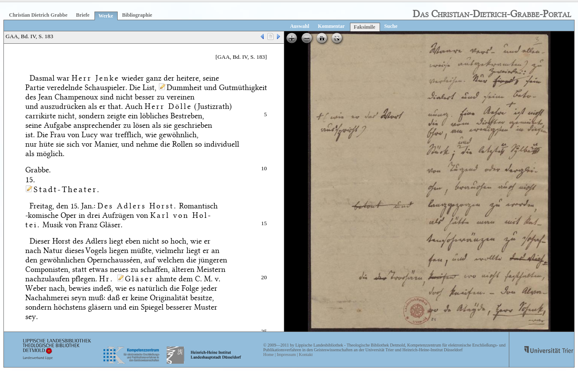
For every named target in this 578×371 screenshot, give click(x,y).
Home (268, 354)
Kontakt (306, 354)
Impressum (286, 354)
